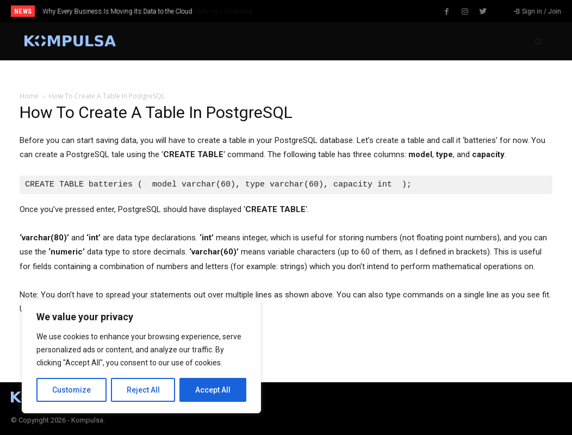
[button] (538, 41)
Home (29, 96)
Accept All (213, 390)
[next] (316, 11)
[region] (141, 356)
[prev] (299, 11)
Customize (71, 390)
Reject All (143, 390)
